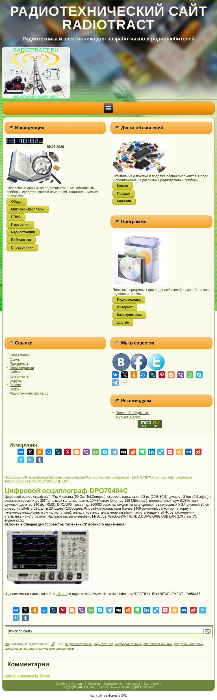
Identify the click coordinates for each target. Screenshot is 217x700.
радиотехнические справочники (51, 648)
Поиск (14, 389)
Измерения (20, 225)
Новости (94, 683)
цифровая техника (128, 644)
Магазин (124, 201)
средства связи (16, 648)
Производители (22, 368)
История (77, 683)
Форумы (16, 381)
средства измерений (188, 644)
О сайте (61, 683)
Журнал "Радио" (128, 417)
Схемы (15, 359)
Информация (15, 477)
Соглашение (113, 683)
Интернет (125, 307)
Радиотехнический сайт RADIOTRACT (108, 18)
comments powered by (27, 676)
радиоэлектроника (78, 644)
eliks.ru (61, 594)
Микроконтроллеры (27, 209)
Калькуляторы (129, 315)
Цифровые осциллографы (65, 477)
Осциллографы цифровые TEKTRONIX (118, 477)
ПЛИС (16, 217)
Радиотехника (128, 299)
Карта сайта (152, 683)
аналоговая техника (158, 644)
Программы (19, 364)
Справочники (22, 247)
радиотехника (103, 644)
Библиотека (21, 240)
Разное (15, 385)
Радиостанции (23, 232)
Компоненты (19, 376)
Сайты (15, 372)
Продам (123, 193)
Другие (123, 322)
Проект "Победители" (132, 413)
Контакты (133, 683)
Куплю (122, 186)
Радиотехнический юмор (29, 393)
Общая (17, 202)
